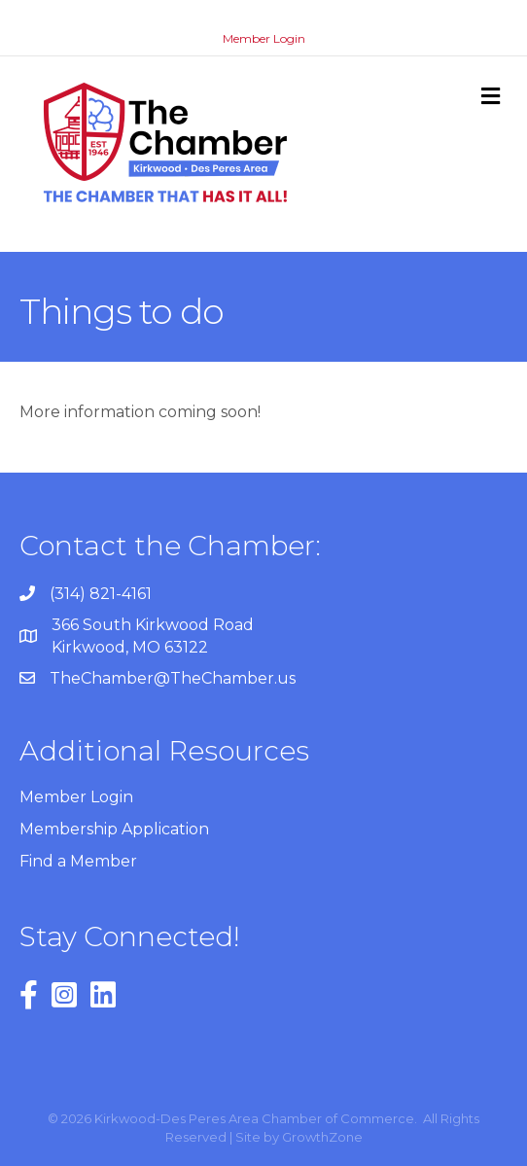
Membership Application (114, 829)
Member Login (264, 38)
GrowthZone (322, 1137)
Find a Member (78, 861)
